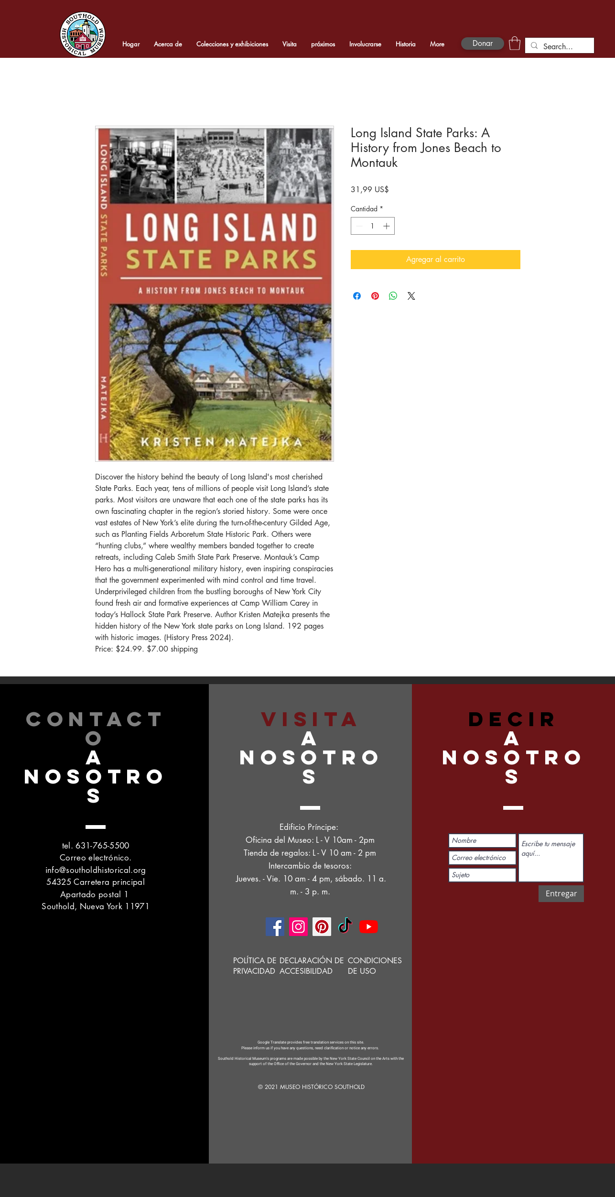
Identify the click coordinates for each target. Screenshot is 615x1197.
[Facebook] (275, 926)
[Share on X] (411, 296)
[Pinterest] (322, 926)
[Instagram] (298, 926)
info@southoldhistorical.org (95, 870)
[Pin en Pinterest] (375, 296)
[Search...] (558, 47)
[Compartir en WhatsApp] (393, 296)
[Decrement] (358, 226)
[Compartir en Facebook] (357, 296)
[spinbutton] (372, 226)
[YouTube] (368, 926)
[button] (514, 43)
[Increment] (387, 226)
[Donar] (482, 43)
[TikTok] (345, 926)
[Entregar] (561, 893)
